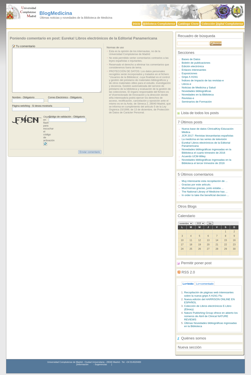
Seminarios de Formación (197, 101)
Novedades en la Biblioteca (198, 94)
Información (82, 364)
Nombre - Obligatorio (23, 97)
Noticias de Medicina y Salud (199, 87)
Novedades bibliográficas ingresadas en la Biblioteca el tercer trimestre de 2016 (206, 161)
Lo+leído (188, 283)
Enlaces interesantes (194, 69)
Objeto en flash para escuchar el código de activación (49, 128)
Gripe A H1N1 (190, 76)
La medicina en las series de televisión (204, 139)
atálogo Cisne (188, 23)
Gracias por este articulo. (196, 184)
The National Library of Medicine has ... (204, 191)
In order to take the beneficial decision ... (205, 195)
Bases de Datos (191, 59)
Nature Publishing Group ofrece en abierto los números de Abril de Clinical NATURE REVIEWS (211, 316)
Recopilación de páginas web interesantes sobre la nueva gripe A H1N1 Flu (209, 294)
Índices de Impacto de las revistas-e (203, 80)
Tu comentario (25, 46)
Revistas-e (188, 98)
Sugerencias (101, 364)
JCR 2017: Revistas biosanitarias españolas (207, 135)
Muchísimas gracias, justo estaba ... (203, 188)
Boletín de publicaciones (196, 62)
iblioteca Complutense (159, 23)
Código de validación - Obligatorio (67, 116)
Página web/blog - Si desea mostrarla (32, 106)
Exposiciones (189, 73)
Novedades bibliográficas (196, 91)
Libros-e (186, 84)
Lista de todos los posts (200, 113)
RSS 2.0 (188, 272)
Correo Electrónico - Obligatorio (65, 97)
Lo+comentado (205, 283)
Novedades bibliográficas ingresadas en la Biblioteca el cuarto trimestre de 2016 (206, 151)
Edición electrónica (193, 66)
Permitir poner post (196, 263)
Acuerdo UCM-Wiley (194, 156)
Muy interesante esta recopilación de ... (204, 181)
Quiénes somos (193, 338)
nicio (136, 23)
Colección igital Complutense (222, 23)
